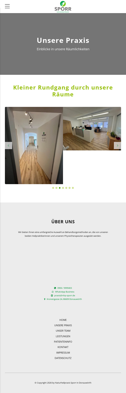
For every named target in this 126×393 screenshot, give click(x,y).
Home (63, 319)
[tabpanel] (34, 145)
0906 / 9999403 (63, 288)
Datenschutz (63, 358)
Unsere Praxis (63, 325)
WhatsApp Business (63, 291)
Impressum (63, 352)
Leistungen (63, 336)
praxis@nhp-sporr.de (63, 295)
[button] (8, 145)
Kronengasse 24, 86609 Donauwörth (63, 299)
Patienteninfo (63, 341)
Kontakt (63, 347)
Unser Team (63, 330)
